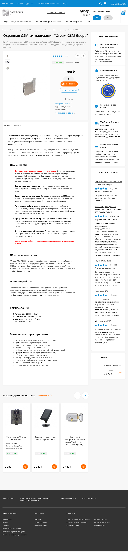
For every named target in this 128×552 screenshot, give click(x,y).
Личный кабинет (40, 522)
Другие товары (99, 525)
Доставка (30, 3)
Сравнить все (45, 395)
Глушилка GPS (101, 291)
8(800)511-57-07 (8, 498)
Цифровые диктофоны (102, 522)
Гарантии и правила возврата (13, 532)
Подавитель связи (103, 260)
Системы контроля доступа (76, 522)
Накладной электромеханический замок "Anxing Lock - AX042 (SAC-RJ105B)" (74, 441)
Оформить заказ (40, 525)
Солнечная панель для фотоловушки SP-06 (45, 438)
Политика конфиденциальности (14, 535)
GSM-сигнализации (34, 30)
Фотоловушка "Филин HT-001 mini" (16, 438)
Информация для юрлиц (48, 3)
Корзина (37, 519)
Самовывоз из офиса (64, 113)
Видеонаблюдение (101, 519)
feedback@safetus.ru (56, 12)
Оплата (19, 3)
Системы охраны (18, 30)
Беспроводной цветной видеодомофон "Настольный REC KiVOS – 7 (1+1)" (108, 209)
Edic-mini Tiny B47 (103, 321)
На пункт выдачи (62, 103)
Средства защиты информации (78, 519)
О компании (7, 3)
